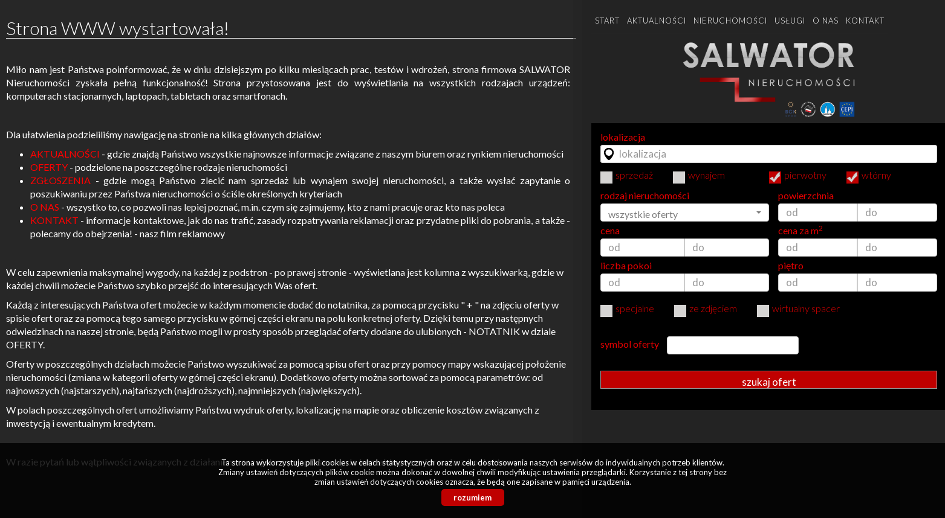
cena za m (800, 230)
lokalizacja (622, 137)
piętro (791, 265)
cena (610, 230)
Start (607, 20)
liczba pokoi (626, 265)
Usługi (790, 20)
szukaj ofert (769, 382)
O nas (826, 20)
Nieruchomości (730, 20)
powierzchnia (806, 195)
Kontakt (865, 20)
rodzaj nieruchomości (644, 195)
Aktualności (656, 20)
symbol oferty (629, 344)
